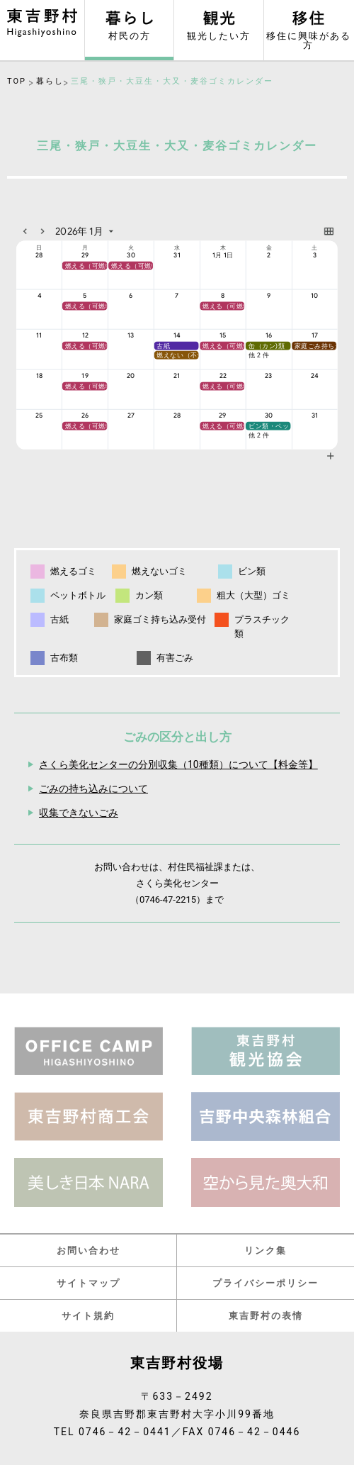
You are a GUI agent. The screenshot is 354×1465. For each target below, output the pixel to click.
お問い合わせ (88, 1250)
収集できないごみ (78, 812)
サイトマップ (88, 1283)
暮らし (50, 81)
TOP (16, 81)
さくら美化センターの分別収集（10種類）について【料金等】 (178, 764)
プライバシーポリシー (265, 1283)
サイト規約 (88, 1315)
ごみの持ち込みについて (93, 788)
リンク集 (265, 1250)
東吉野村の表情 (266, 1315)
